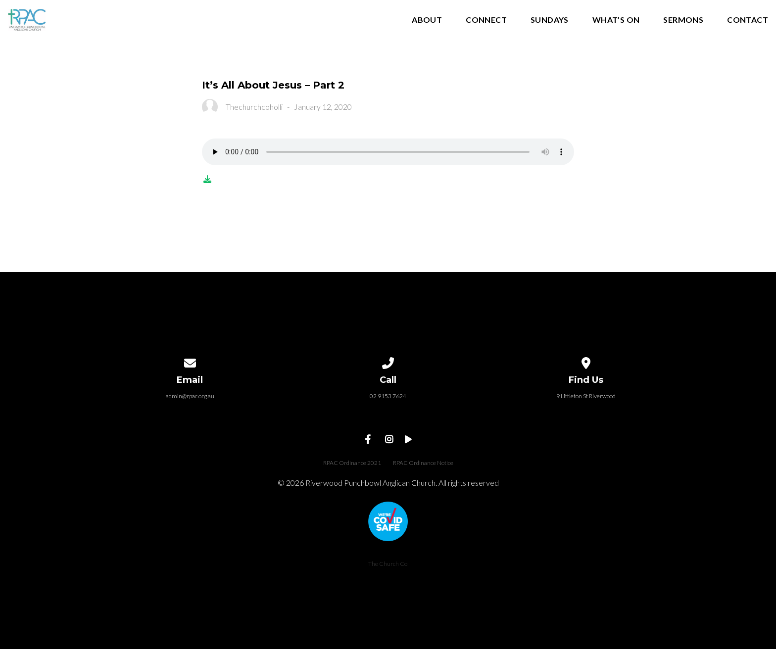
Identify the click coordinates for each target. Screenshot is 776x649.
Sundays (550, 20)
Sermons (683, 20)
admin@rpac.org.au (190, 396)
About (427, 20)
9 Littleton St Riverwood (586, 396)
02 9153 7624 (388, 396)
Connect (486, 20)
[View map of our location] (586, 361)
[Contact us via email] (190, 361)
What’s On (616, 20)
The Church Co (387, 563)
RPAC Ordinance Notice (423, 462)
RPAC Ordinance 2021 (352, 462)
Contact (747, 20)
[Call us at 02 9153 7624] (388, 361)
